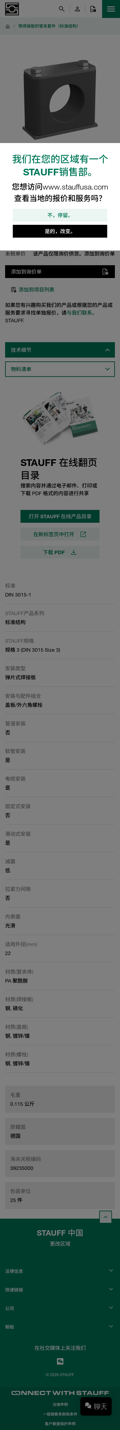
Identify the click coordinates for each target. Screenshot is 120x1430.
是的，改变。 (60, 231)
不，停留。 (60, 215)
